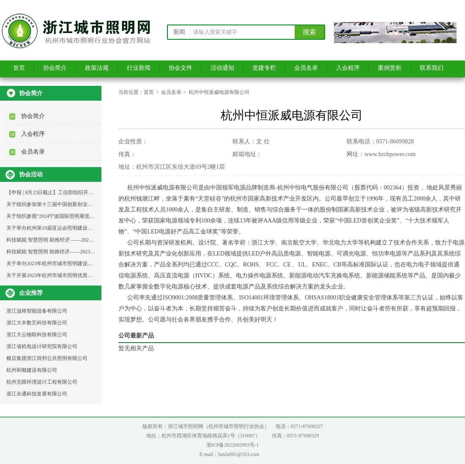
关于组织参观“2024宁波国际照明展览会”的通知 (59, 216)
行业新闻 (138, 68)
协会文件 (180, 68)
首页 (19, 68)
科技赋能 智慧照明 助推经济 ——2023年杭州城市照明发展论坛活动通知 (86, 240)
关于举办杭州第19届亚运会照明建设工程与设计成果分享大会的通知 (82, 228)
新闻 (179, 32)
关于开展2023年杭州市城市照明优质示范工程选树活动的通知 (74, 275)
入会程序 (348, 68)
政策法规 (97, 68)
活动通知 (222, 68)
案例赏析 (390, 68)
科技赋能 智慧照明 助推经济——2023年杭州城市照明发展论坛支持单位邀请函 (93, 252)
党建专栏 (264, 68)
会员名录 (306, 68)
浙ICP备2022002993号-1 (232, 445)
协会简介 (55, 68)
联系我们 (431, 68)
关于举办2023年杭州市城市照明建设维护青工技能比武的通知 (74, 263)
